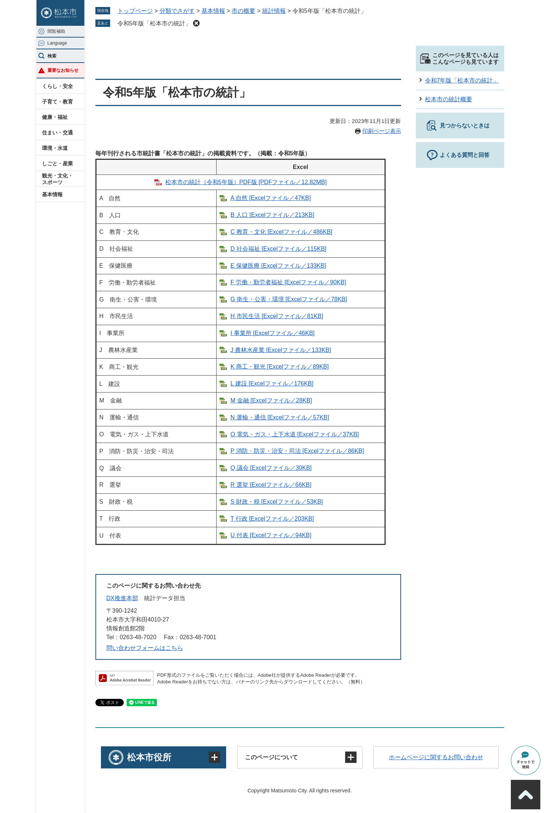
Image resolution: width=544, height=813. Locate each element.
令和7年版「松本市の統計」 (462, 80)
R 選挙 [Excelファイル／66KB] (271, 485)
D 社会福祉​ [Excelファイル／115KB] (279, 249)
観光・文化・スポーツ (57, 179)
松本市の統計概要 (448, 99)
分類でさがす (177, 11)
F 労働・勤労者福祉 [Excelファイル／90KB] (288, 282)
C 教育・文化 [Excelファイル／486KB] (282, 232)
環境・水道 (55, 148)
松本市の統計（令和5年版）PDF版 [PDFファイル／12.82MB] (246, 182)
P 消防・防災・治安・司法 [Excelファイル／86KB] (297, 451)
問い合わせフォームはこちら (144, 648)
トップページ (135, 11)
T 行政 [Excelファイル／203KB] (272, 518)
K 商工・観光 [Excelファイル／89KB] (280, 366)
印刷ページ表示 (381, 131)
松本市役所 (149, 757)
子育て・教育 (57, 102)
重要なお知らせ (63, 70)
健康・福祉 (55, 117)
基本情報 (52, 194)
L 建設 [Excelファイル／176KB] (272, 383)
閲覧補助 (56, 31)
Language (57, 43)
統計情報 (274, 11)
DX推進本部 (122, 598)
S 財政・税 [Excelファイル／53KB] (277, 502)
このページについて (271, 757)
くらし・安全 (57, 86)
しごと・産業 (57, 163)
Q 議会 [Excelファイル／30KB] (271, 468)
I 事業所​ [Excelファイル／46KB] (273, 333)
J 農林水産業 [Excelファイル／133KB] (281, 350)
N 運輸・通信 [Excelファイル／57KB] (280, 417)
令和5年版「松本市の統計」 (154, 23)
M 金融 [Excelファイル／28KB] (271, 400)
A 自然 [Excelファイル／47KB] (271, 198)
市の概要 (243, 11)
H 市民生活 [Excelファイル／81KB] (277, 316)
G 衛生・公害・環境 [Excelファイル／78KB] (289, 299)
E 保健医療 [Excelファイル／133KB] (278, 266)
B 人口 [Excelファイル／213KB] (273, 215)
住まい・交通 (57, 133)
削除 (196, 23)
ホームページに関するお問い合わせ (436, 757)
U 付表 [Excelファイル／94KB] (271, 535)
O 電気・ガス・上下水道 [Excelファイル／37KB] (295, 434)
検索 (52, 56)
